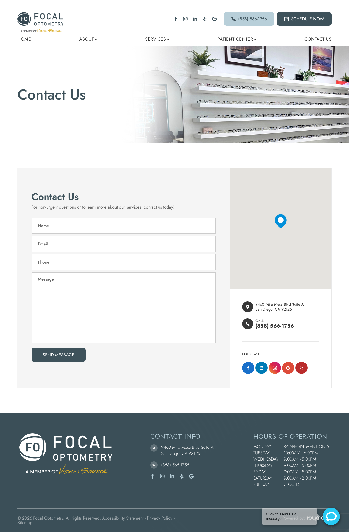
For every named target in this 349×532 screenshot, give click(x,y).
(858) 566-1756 (249, 19)
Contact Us (318, 39)
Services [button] (157, 39)
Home (24, 39)
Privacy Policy (159, 518)
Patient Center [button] (236, 39)
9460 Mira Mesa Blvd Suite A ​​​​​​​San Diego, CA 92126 (187, 450)
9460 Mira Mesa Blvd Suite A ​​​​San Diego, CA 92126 (283, 307)
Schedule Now (304, 19)
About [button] (88, 39)
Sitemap (24, 522)
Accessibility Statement (122, 518)
